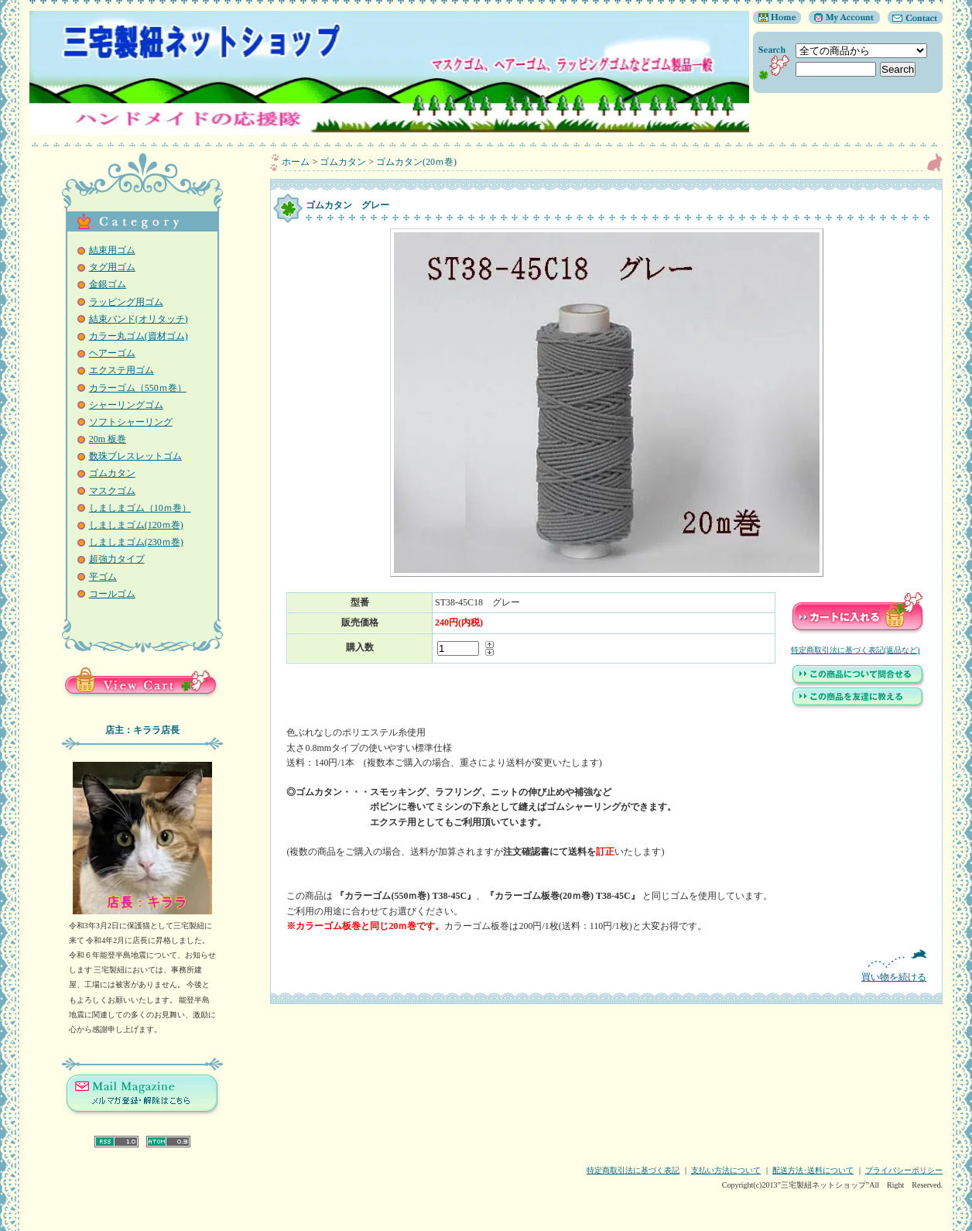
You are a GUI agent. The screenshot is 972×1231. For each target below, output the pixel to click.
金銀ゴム (107, 284)
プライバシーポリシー (904, 1170)
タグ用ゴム (112, 267)
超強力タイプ (117, 559)
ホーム (296, 161)
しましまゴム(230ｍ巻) (136, 542)
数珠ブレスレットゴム (135, 456)
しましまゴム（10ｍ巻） (140, 507)
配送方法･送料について (813, 1170)
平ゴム (103, 576)
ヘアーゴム (112, 353)
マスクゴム (112, 490)
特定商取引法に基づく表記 (633, 1170)
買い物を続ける (606, 965)
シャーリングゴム (126, 404)
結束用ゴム (112, 250)
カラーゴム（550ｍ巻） (138, 387)
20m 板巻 (107, 439)
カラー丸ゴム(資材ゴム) (138, 336)
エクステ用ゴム (121, 370)
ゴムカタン (112, 473)
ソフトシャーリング (131, 422)
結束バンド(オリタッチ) (138, 319)
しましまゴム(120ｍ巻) (136, 524)
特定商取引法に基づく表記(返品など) (855, 650)
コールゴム (112, 593)
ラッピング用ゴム (126, 302)
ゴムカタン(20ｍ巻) (416, 161)
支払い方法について (726, 1170)
